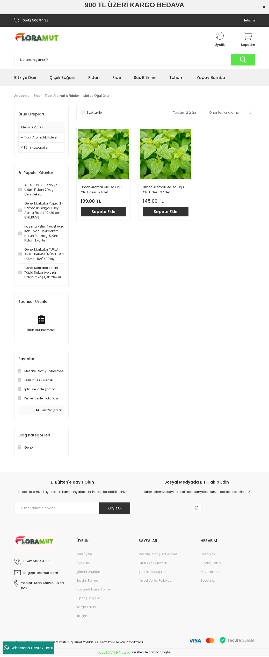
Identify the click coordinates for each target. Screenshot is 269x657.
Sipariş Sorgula (88, 599)
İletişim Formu (87, 581)
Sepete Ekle (103, 212)
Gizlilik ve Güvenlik (153, 563)
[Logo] (39, 39)
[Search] (134, 59)
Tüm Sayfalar (49, 410)
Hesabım (208, 555)
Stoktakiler (95, 112)
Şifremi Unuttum (88, 572)
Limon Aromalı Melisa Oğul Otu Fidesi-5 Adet (101, 189)
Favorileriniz (210, 572)
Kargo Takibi (86, 607)
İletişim (249, 20)
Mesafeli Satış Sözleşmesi (158, 555)
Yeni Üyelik (84, 555)
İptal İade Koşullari (153, 572)
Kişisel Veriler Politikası (155, 581)
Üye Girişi (83, 563)
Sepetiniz (208, 581)
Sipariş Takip (211, 563)
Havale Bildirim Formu (93, 590)
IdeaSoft (105, 653)
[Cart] (248, 39)
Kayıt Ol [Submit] (113, 508)
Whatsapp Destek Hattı (28, 648)
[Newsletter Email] (72, 508)
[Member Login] (219, 39)
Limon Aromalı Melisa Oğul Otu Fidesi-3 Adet (164, 189)
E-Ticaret (122, 653)
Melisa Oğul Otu (96, 96)
